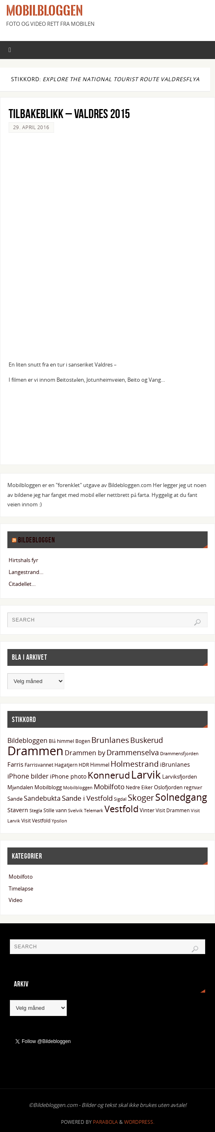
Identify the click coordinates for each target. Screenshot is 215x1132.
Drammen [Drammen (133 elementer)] (35, 751)
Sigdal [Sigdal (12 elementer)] (120, 799)
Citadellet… (22, 584)
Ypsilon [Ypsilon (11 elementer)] (59, 821)
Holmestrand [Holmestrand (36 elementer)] (135, 763)
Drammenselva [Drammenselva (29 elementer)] (132, 752)
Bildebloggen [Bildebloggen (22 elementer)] (27, 740)
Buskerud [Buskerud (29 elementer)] (146, 740)
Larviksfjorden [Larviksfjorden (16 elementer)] (179, 776)
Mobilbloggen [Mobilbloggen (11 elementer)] (78, 787)
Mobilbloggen (44, 10)
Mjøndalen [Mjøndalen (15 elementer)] (20, 787)
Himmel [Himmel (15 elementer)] (99, 764)
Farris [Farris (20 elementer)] (15, 764)
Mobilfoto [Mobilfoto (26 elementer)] (109, 786)
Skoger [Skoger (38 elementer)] (141, 797)
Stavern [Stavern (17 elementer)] (17, 810)
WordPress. (139, 1121)
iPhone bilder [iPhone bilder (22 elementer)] (28, 776)
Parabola (105, 1121)
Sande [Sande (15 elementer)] (15, 798)
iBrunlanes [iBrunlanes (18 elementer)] (175, 764)
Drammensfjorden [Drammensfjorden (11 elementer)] (179, 753)
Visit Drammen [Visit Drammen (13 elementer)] (173, 810)
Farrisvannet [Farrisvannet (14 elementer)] (39, 764)
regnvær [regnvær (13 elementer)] (193, 787)
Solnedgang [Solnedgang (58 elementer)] (181, 797)
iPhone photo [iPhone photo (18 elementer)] (68, 776)
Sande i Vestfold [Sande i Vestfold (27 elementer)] (87, 798)
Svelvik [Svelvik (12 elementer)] (75, 810)
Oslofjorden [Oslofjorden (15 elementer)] (168, 787)
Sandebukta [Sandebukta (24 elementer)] (42, 798)
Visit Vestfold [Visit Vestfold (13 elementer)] (35, 820)
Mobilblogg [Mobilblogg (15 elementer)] (48, 787)
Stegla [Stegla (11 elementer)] (35, 810)
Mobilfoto (21, 876)
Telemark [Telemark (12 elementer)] (93, 810)
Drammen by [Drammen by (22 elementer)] (85, 752)
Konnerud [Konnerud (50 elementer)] (109, 775)
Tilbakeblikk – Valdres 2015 (69, 114)
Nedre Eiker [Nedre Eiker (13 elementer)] (139, 787)
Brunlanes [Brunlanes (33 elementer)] (110, 740)
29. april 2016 (31, 127)
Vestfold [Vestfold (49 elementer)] (121, 809)
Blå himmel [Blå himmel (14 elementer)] (61, 741)
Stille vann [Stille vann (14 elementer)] (55, 810)
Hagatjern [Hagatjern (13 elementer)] (65, 764)
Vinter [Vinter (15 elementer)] (147, 810)
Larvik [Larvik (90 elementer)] (146, 774)
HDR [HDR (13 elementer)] (84, 764)
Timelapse (21, 888)
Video (16, 900)
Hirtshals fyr (23, 560)
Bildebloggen (36, 540)
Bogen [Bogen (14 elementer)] (82, 741)
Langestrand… (26, 572)
